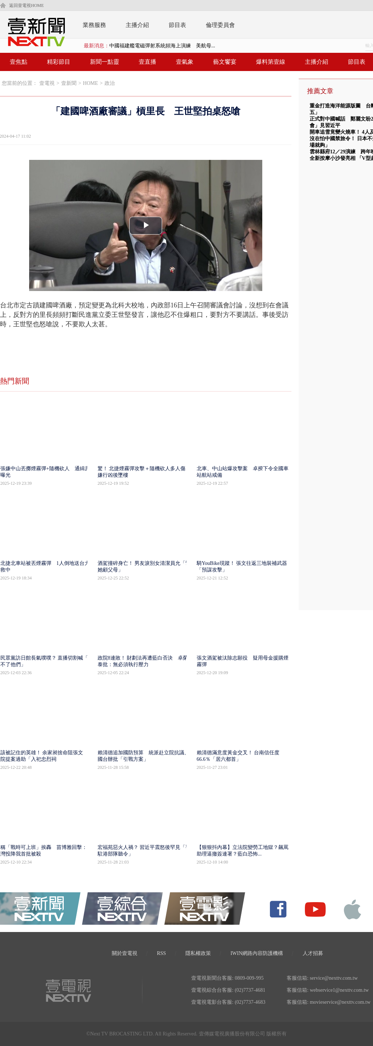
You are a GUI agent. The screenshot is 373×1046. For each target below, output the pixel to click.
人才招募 (313, 953)
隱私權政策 (198, 953)
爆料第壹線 (270, 62)
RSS (161, 953)
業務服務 (94, 25)
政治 (110, 83)
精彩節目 (58, 62)
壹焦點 (18, 62)
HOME (90, 83)
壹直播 (147, 62)
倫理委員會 (220, 25)
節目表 (177, 25)
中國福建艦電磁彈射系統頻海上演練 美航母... (162, 45)
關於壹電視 (124, 953)
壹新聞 (68, 83)
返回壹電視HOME (26, 5)
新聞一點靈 (104, 62)
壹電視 (47, 83)
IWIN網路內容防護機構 (257, 953)
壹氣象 (184, 62)
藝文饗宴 (224, 62)
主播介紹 (137, 25)
